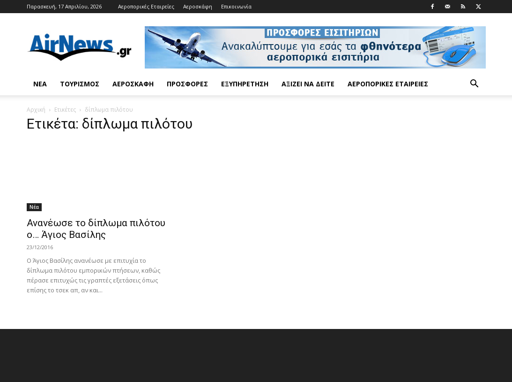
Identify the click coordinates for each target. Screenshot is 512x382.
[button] (474, 84)
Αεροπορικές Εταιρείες (146, 6)
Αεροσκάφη (197, 6)
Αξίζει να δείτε (308, 83)
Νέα (40, 83)
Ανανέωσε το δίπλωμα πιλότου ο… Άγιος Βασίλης (96, 228)
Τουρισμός (79, 83)
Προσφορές (187, 83)
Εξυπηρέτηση (244, 83)
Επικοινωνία (236, 6)
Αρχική (36, 110)
